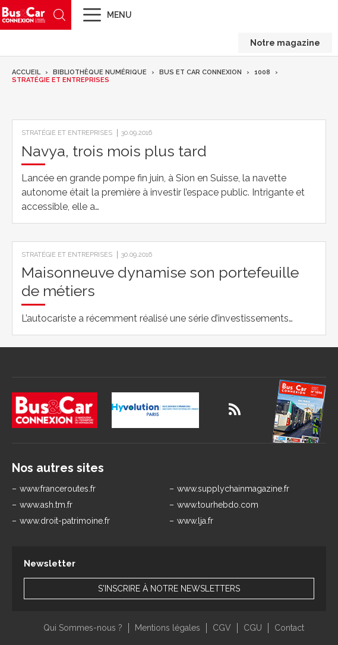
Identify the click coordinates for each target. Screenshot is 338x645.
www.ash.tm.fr (46, 504)
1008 (262, 72)
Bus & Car (24, 14)
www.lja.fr (195, 521)
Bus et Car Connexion (200, 72)
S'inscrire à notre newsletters (169, 588)
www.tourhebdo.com (217, 504)
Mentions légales (167, 628)
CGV (222, 628)
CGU (253, 628)
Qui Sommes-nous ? (82, 628)
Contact (289, 628)
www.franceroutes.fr (58, 488)
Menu (119, 15)
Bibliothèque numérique (100, 72)
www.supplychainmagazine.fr (233, 488)
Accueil (26, 72)
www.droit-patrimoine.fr (65, 521)
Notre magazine (285, 43)
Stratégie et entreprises (60, 80)
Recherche (59, 15)
